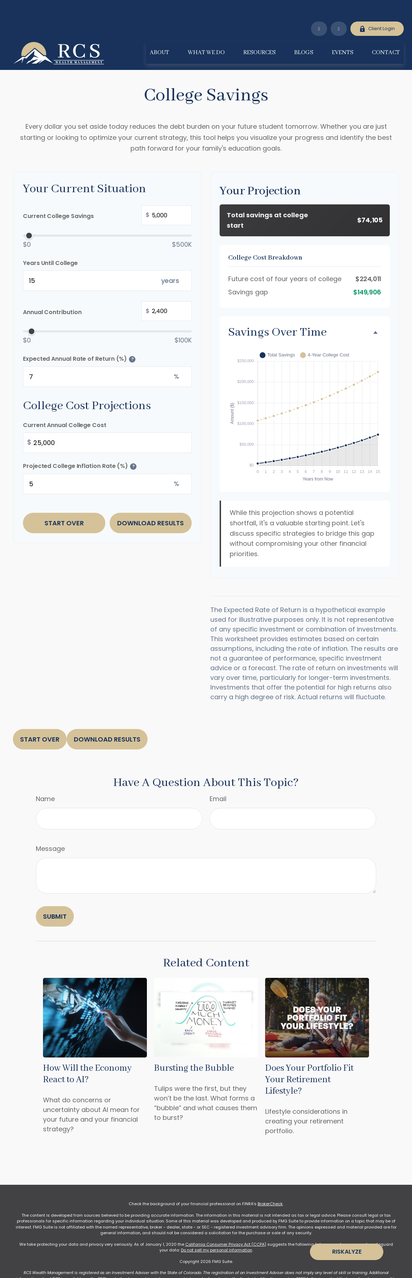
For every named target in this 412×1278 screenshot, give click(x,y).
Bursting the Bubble (194, 1046)
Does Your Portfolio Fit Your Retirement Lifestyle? (309, 1058)
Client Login (377, 7)
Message (50, 827)
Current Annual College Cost (64, 403)
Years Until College (50, 241)
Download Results (150, 501)
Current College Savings (107, 194)
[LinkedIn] (319, 7)
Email (218, 777)
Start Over (64, 501)
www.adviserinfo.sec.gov (154, 1257)
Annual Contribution (107, 290)
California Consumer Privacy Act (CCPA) (225, 1223)
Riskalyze (346, 1252)
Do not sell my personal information (216, 1228)
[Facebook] (339, 7)
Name (45, 777)
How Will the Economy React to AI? (87, 1052)
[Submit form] (55, 895)
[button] (159, 31)
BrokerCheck (270, 1182)
